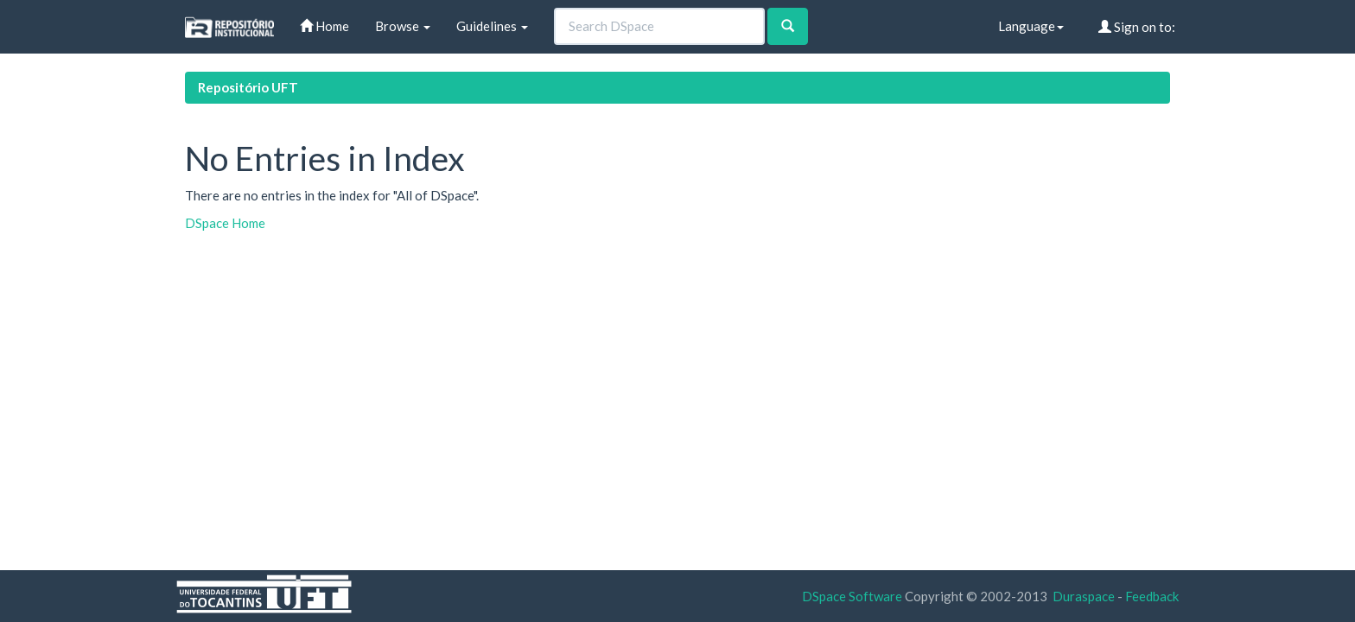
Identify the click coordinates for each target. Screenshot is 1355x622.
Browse (402, 26)
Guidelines (492, 26)
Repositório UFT (248, 87)
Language (1031, 26)
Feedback (1152, 596)
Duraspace (1084, 596)
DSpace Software (852, 596)
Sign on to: (1136, 27)
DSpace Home (225, 223)
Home (324, 26)
